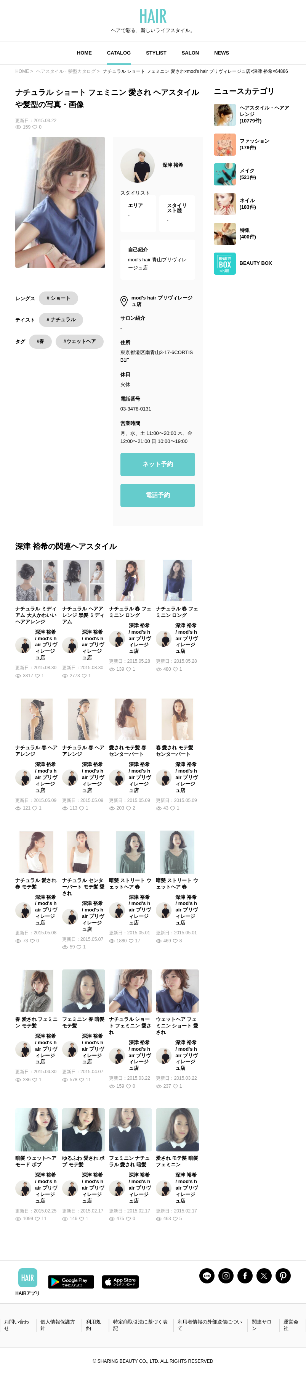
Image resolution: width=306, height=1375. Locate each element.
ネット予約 (158, 464)
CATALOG (119, 53)
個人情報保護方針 (57, 1325)
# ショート (58, 298)
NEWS (221, 53)
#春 (40, 341)
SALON (190, 53)
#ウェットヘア (79, 341)
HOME (84, 53)
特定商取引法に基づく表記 (140, 1325)
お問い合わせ (16, 1325)
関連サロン (262, 1325)
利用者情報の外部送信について (210, 1325)
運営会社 (291, 1325)
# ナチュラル (60, 319)
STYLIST (156, 53)
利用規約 (93, 1325)
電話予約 (158, 495)
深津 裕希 (173, 165)
